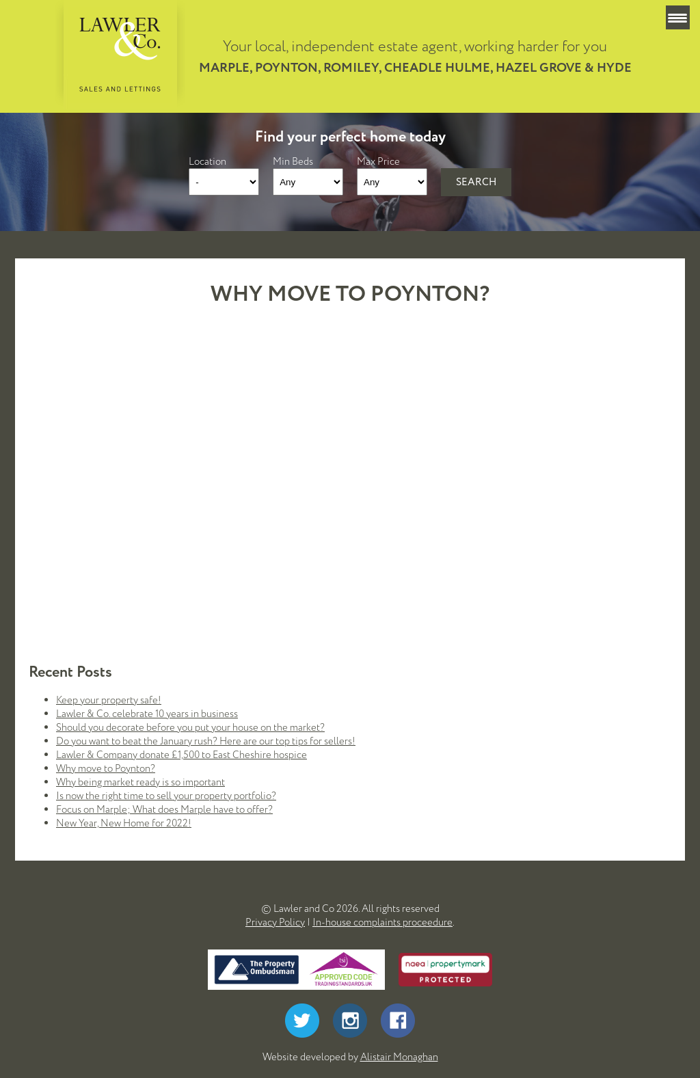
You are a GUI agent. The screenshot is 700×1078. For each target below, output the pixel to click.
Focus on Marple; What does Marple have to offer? (164, 809)
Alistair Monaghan (399, 1057)
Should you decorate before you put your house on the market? (190, 727)
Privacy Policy (275, 922)
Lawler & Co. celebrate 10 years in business (147, 713)
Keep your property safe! (108, 700)
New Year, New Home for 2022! (123, 823)
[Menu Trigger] (678, 17)
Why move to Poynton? (105, 768)
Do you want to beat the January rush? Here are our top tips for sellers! (205, 741)
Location (207, 161)
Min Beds (293, 161)
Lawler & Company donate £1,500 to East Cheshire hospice (181, 755)
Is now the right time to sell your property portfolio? (166, 796)
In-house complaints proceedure (382, 922)
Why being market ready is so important (140, 782)
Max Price (378, 161)
